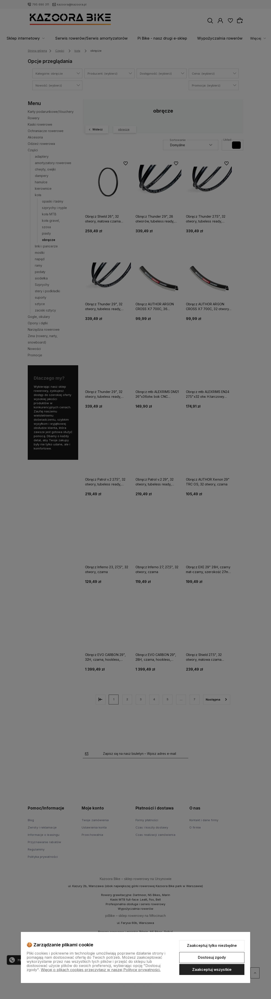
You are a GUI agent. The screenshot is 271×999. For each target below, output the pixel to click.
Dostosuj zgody (212, 957)
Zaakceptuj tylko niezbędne (212, 945)
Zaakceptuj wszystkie (212, 969)
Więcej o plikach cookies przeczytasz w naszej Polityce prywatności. (100, 969)
